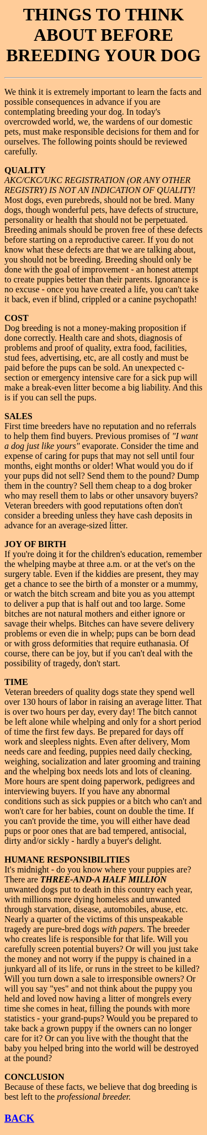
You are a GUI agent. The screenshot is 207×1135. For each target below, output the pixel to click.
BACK (19, 1118)
